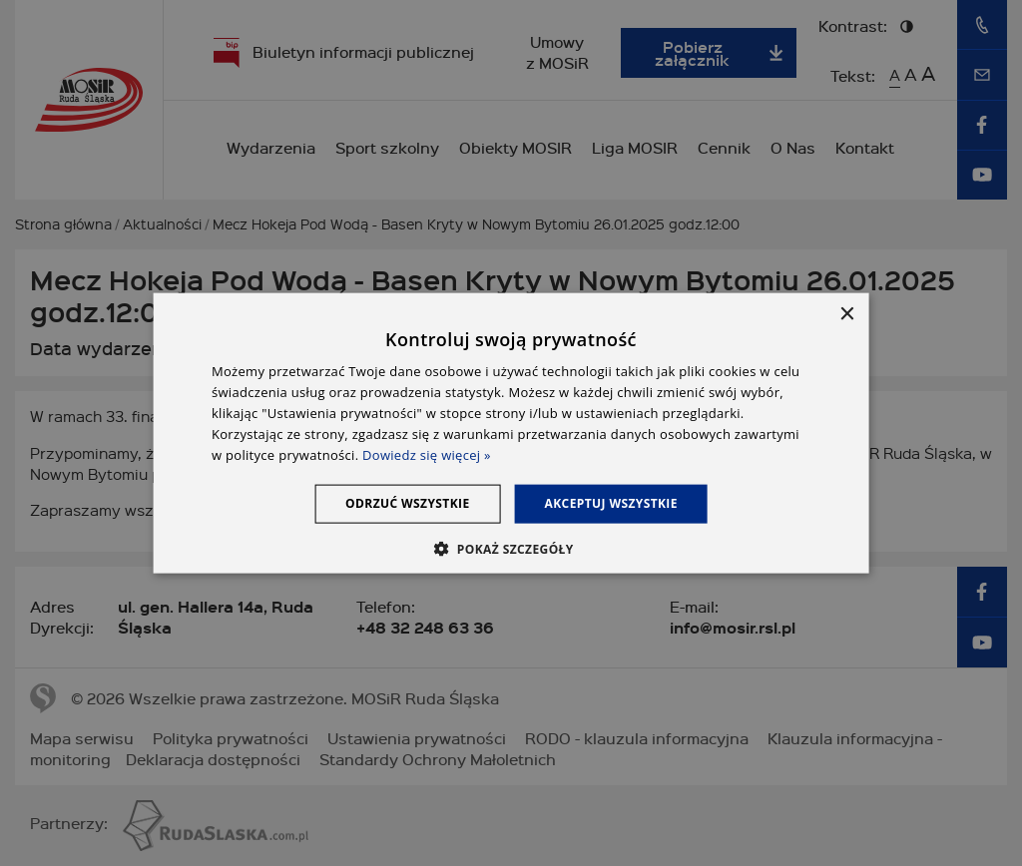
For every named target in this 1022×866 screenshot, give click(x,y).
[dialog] (511, 433)
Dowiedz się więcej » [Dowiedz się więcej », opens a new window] (426, 454)
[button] (510, 548)
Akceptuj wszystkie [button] (611, 503)
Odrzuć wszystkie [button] (407, 503)
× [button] (845, 314)
